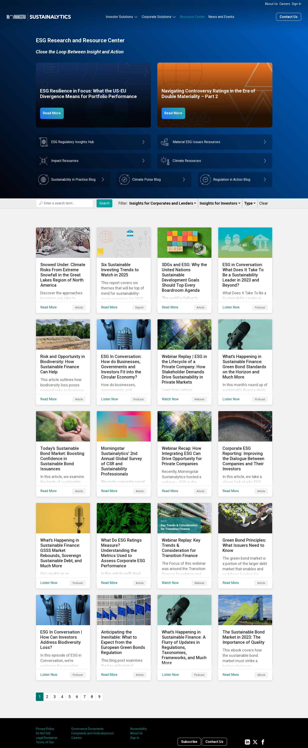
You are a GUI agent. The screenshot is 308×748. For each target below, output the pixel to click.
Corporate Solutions (156, 16)
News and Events (221, 16)
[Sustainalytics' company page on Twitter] (255, 706)
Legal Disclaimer (47, 702)
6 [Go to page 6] (77, 661)
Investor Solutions (119, 16)
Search (104, 202)
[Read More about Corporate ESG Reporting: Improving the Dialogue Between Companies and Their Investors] (245, 435)
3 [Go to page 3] (55, 661)
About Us (271, 4)
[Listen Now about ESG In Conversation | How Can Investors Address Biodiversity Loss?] (63, 605)
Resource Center (192, 16)
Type (248, 202)
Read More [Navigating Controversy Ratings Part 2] (175, 112)
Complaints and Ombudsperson (92, 698)
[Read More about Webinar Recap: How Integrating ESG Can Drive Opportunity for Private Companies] (184, 435)
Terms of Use (45, 707)
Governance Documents (87, 693)
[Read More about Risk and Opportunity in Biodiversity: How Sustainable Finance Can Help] (63, 350)
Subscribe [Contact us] (189, 706)
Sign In (296, 4)
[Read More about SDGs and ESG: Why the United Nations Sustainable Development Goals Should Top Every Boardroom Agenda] (184, 265)
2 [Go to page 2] (47, 661)
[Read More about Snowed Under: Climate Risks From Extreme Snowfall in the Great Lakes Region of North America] (63, 265)
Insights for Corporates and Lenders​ (161, 202)
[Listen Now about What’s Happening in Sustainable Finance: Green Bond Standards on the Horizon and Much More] (245, 350)
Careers (284, 4)
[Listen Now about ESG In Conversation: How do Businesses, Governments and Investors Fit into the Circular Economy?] (124, 350)
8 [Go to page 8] (92, 661)
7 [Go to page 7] (84, 661)
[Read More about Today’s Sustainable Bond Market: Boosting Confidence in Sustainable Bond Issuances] (63, 435)
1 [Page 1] (40, 661)
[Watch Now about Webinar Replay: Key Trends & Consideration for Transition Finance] (184, 520)
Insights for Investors (218, 202)
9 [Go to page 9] (99, 661)
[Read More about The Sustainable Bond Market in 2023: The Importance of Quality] (245, 605)
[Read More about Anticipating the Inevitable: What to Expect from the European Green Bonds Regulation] (124, 605)
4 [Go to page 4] (62, 661)
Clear (263, 202)
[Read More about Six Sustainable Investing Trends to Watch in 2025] (124, 265)
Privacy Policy (45, 693)
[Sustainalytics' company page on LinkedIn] (247, 706)
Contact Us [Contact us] (289, 16)
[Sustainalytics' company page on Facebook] (262, 706)
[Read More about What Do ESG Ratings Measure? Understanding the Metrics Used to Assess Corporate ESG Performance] (124, 520)
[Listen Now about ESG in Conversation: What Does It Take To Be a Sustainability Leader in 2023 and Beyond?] (245, 265)
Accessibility (138, 693)
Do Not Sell (43, 698)
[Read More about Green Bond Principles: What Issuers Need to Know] (245, 520)
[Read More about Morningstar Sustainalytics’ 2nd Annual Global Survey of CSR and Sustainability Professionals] (124, 435)
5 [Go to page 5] (69, 661)
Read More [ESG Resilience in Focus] (54, 112)
